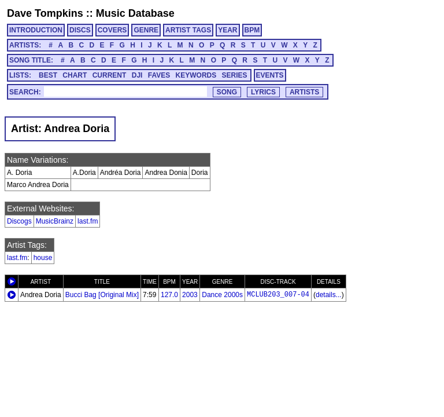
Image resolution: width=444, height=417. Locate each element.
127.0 (169, 295)
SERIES (234, 75)
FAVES (159, 75)
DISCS (80, 30)
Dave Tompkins (45, 13)
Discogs (19, 221)
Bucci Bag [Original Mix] (102, 295)
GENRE (146, 30)
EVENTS (270, 75)
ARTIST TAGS (188, 30)
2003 (190, 295)
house (43, 258)
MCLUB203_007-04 (278, 295)
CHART (74, 75)
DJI (137, 75)
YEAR (227, 30)
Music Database (135, 13)
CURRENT (109, 75)
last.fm (87, 221)
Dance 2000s (222, 295)
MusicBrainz (54, 221)
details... (329, 295)
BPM (252, 30)
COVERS (112, 30)
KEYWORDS (196, 75)
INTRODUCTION (35, 30)
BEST (48, 75)
